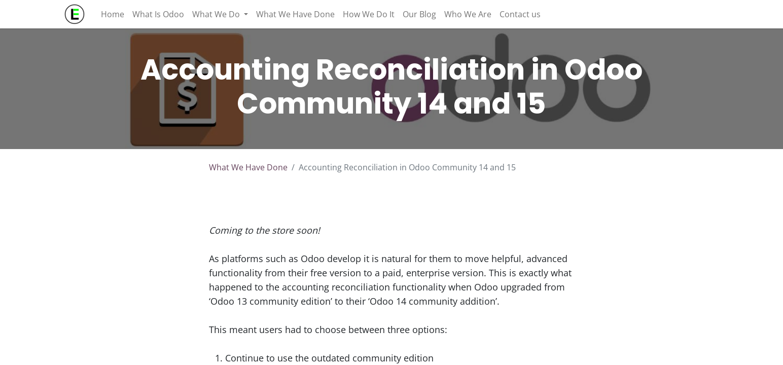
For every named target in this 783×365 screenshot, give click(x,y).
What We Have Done (248, 167)
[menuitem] (112, 14)
